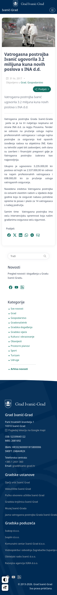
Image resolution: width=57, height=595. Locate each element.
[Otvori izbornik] (52, 10)
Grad (23, 82)
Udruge (15, 360)
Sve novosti (17, 308)
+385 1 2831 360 (14, 461)
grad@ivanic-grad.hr (23, 465)
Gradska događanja (21, 327)
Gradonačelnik (19, 322)
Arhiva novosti (19, 369)
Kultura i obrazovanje (22, 336)
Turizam (15, 355)
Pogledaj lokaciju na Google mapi (25, 430)
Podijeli (41, 89)
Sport (14, 350)
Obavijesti (16, 341)
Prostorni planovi (20, 346)
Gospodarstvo (35, 82)
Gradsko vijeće (19, 332)
